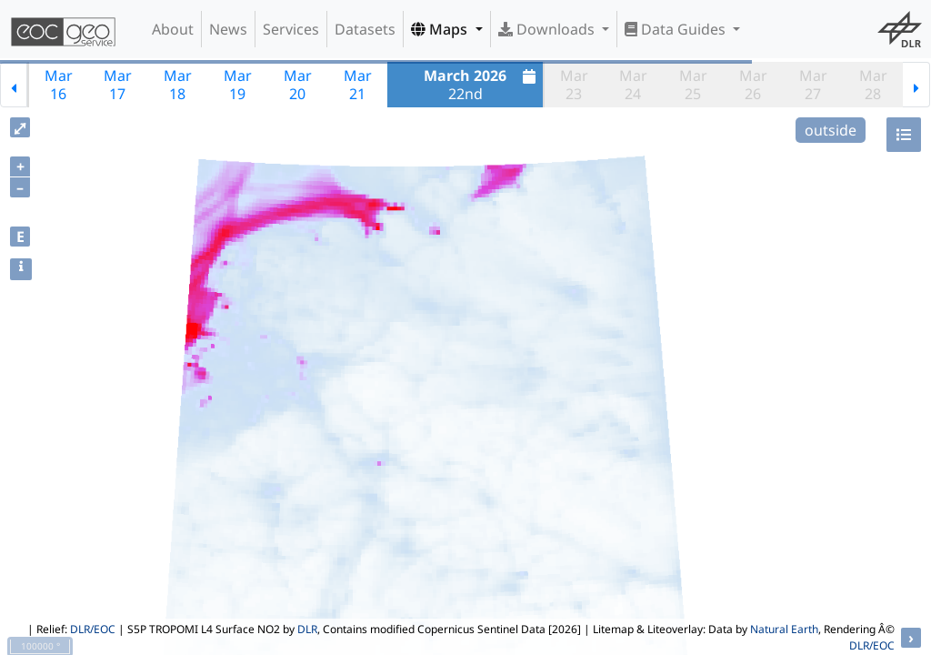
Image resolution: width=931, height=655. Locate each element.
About (173, 29)
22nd (482, 85)
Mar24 (633, 85)
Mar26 (753, 85)
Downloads (548, 29)
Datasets (365, 29)
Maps (441, 29)
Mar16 (59, 85)
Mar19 (238, 85)
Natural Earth (784, 629)
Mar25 (693, 85)
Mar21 (358, 85)
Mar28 (873, 85)
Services (291, 29)
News (228, 29)
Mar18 (178, 85)
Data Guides (677, 29)
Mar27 (813, 85)
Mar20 (298, 85)
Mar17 (118, 85)
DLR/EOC (92, 629)
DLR (307, 629)
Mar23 (574, 85)
